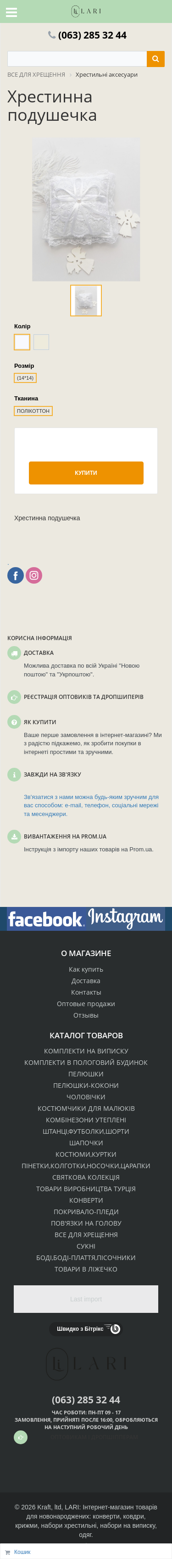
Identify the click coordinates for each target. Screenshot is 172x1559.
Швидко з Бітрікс (80, 1329)
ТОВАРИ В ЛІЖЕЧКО (86, 1269)
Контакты (86, 992)
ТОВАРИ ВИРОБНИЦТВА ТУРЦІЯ (86, 1188)
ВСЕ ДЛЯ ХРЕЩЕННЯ (86, 1234)
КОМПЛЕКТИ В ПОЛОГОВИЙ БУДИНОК (86, 1062)
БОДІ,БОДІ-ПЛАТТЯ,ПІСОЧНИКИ (86, 1257)
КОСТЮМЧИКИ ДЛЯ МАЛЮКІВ (86, 1108)
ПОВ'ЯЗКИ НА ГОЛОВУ (86, 1223)
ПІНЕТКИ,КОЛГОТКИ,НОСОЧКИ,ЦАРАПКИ (86, 1165)
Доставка (86, 980)
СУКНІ (86, 1246)
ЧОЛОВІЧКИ (86, 1096)
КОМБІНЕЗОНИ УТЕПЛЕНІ (86, 1119)
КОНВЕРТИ (86, 1200)
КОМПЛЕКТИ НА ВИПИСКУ (86, 1051)
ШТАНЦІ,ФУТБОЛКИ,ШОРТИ (86, 1131)
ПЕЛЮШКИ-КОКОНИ (86, 1085)
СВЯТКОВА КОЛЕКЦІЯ (86, 1177)
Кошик (22, 1552)
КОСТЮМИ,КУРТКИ (86, 1154)
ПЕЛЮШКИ (86, 1073)
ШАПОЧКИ (86, 1142)
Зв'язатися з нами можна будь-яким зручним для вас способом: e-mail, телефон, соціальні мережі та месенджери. (91, 805)
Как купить (86, 969)
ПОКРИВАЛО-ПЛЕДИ (86, 1211)
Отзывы (86, 1015)
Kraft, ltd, (50, 1507)
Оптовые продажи (86, 1003)
